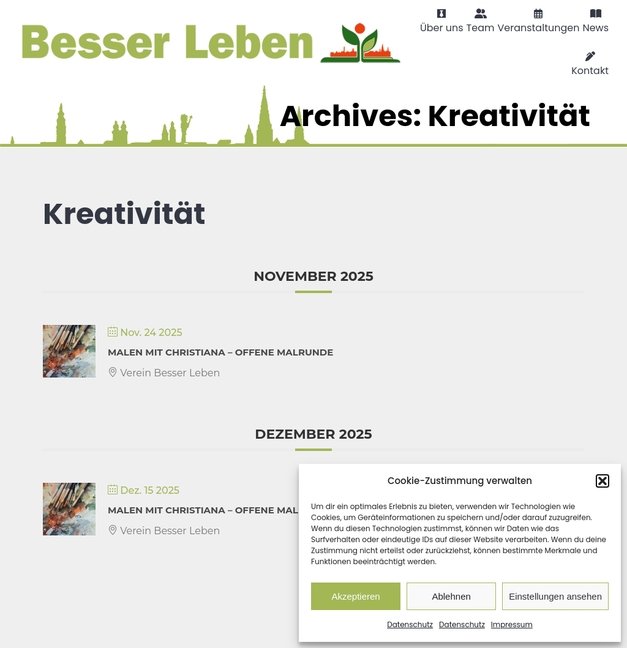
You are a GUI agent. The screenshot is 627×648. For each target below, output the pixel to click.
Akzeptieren (355, 596)
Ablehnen (451, 596)
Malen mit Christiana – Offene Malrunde (220, 352)
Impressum (512, 624)
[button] (602, 481)
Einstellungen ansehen (555, 596)
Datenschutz (410, 624)
